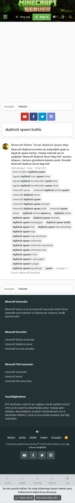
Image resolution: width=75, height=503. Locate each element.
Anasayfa (56, 437)
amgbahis (41, 447)
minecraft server (13, 376)
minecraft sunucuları (16, 372)
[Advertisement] (37, 61)
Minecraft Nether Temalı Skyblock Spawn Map (39, 145)
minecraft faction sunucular (19, 339)
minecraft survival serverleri (19, 348)
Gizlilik (33, 437)
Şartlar (22, 437)
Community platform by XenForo (35, 444)
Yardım (44, 437)
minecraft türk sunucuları (18, 381)
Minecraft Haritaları (29, 272)
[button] (5, 17)
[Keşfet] (63, 17)
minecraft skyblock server (18, 344)
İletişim (11, 437)
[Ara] (70, 17)
